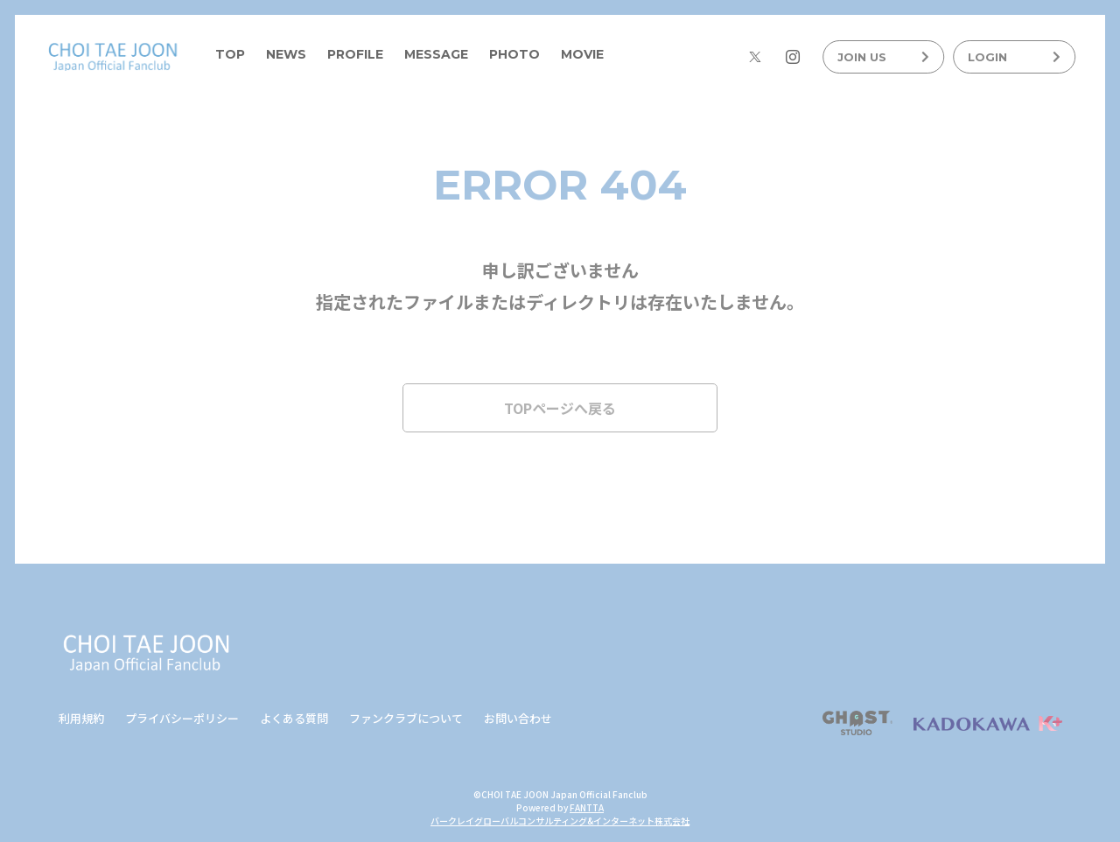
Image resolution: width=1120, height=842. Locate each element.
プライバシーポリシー (182, 718)
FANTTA (587, 807)
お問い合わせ (518, 718)
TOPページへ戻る (560, 407)
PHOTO (514, 54)
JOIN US (883, 57)
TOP (230, 54)
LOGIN (1014, 57)
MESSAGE (436, 54)
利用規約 (81, 718)
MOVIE (582, 54)
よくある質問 (294, 718)
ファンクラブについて (406, 718)
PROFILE (355, 54)
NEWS (286, 54)
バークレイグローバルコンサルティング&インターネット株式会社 (560, 820)
